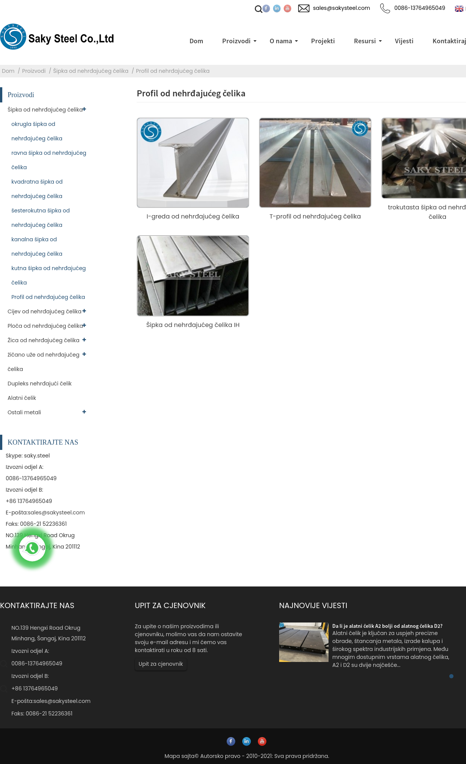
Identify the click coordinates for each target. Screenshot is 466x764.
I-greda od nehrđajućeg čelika (193, 216)
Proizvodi (34, 71)
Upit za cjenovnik (161, 664)
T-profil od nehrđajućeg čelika (315, 216)
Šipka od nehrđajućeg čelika (90, 71)
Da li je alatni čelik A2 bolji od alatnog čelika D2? (387, 626)
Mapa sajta (179, 756)
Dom (8, 71)
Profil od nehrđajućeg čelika (173, 71)
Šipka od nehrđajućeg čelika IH (193, 325)
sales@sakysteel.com (56, 512)
